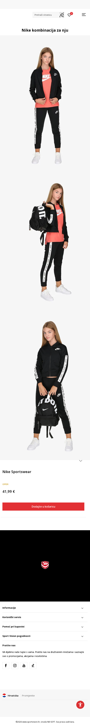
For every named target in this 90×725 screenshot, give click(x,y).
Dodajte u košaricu (43, 506)
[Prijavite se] (69, 14)
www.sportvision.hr (31, 721)
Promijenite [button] (28, 695)
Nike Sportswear (16, 471)
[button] (49, 15)
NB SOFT (51, 721)
